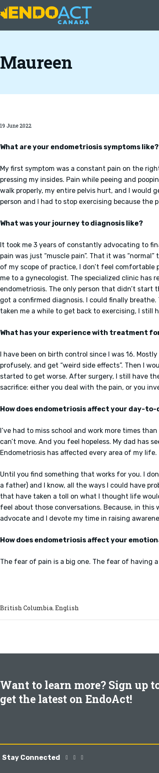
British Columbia (26, 608)
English (67, 608)
